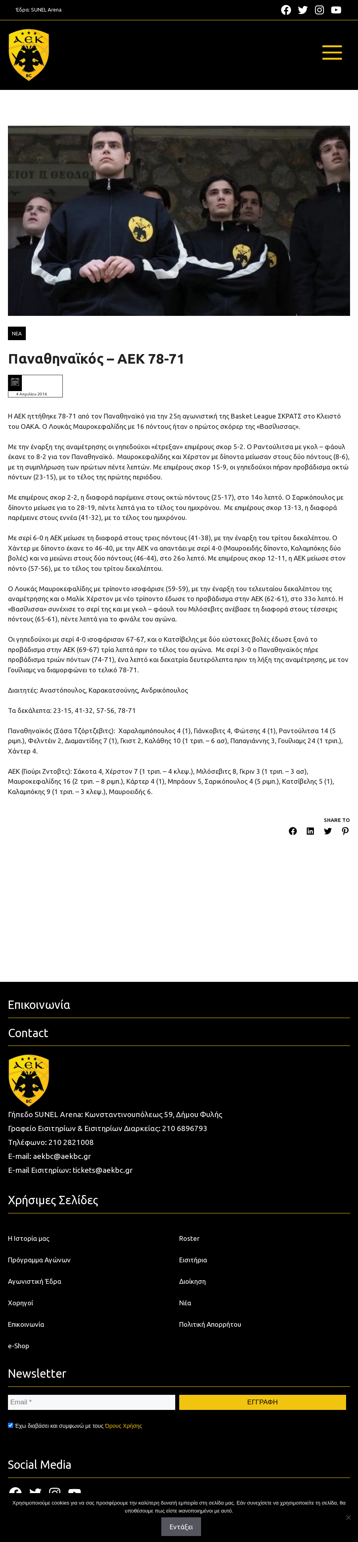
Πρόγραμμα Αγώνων (39, 1260)
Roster (189, 1238)
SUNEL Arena (46, 9)
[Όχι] (348, 1517)
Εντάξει (181, 1526)
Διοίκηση (192, 1281)
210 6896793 (184, 1128)
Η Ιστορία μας (28, 1238)
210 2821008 (71, 1142)
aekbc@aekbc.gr (62, 1156)
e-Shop (18, 1345)
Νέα (185, 1302)
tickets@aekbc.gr (103, 1170)
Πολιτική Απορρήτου (210, 1324)
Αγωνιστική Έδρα (34, 1281)
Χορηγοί (20, 1302)
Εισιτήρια (193, 1260)
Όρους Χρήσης (123, 1426)
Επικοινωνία (26, 1324)
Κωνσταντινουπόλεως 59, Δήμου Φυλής (153, 1114)
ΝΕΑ (17, 333)
